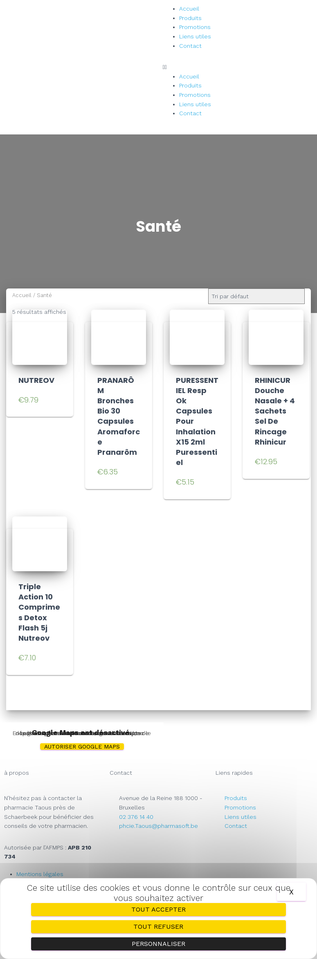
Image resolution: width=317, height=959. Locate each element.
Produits (190, 18)
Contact (190, 45)
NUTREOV (36, 380)
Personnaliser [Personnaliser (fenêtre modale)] (158, 944)
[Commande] (256, 296)
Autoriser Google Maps (82, 746)
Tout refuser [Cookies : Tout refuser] (158, 926)
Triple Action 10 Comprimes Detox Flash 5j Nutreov (39, 612)
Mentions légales (39, 874)
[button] (238, 67)
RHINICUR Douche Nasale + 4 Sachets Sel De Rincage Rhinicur (275, 411)
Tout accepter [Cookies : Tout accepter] (158, 909)
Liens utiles (195, 36)
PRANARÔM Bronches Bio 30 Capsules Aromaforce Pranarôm (118, 416)
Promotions (195, 27)
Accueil (189, 8)
